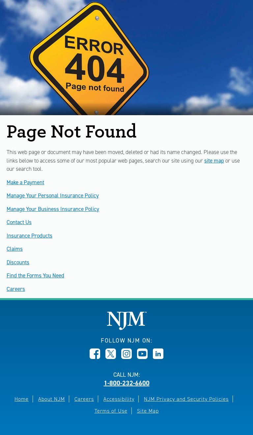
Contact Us (19, 222)
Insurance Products (29, 235)
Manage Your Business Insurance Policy (53, 209)
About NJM (51, 399)
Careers (16, 289)
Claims (15, 248)
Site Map (148, 410)
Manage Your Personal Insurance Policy (53, 195)
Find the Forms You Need (35, 275)
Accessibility (118, 399)
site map (214, 160)
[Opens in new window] (95, 357)
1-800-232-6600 (127, 383)
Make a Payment (25, 182)
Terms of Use (111, 410)
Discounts (18, 262)
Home (21, 399)
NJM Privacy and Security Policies (186, 399)
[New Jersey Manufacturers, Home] (127, 328)
